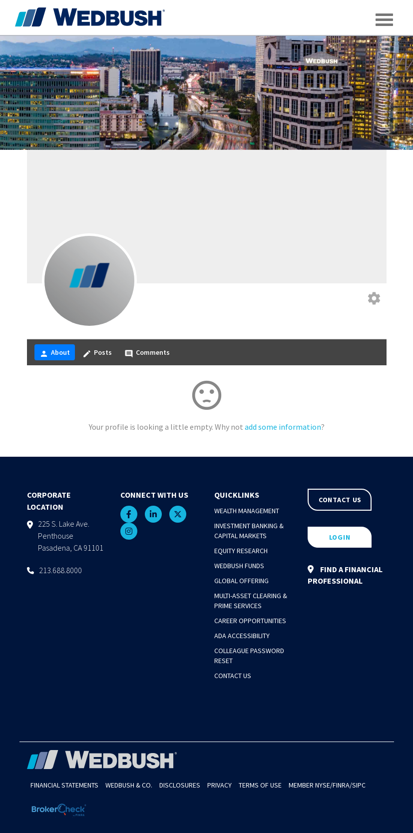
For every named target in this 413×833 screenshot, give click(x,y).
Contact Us (232, 675)
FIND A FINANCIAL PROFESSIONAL (345, 575)
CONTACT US (340, 499)
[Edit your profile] (374, 299)
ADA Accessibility (242, 635)
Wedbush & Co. (128, 785)
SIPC (359, 785)
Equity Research (241, 550)
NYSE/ (324, 785)
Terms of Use (260, 785)
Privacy (219, 785)
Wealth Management (246, 510)
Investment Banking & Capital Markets (249, 530)
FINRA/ (342, 785)
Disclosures (179, 785)
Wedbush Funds (239, 565)
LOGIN (340, 537)
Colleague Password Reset (249, 655)
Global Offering (241, 580)
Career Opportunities (250, 620)
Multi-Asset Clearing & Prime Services (250, 600)
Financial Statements (64, 785)
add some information (283, 427)
